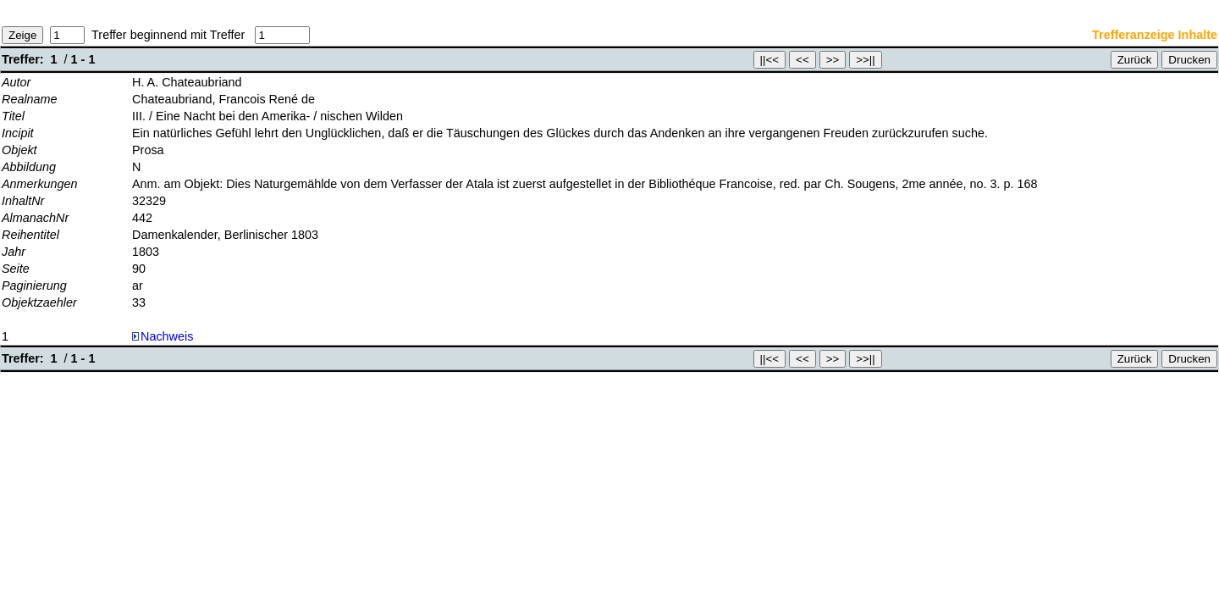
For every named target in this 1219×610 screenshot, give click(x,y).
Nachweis (162, 336)
